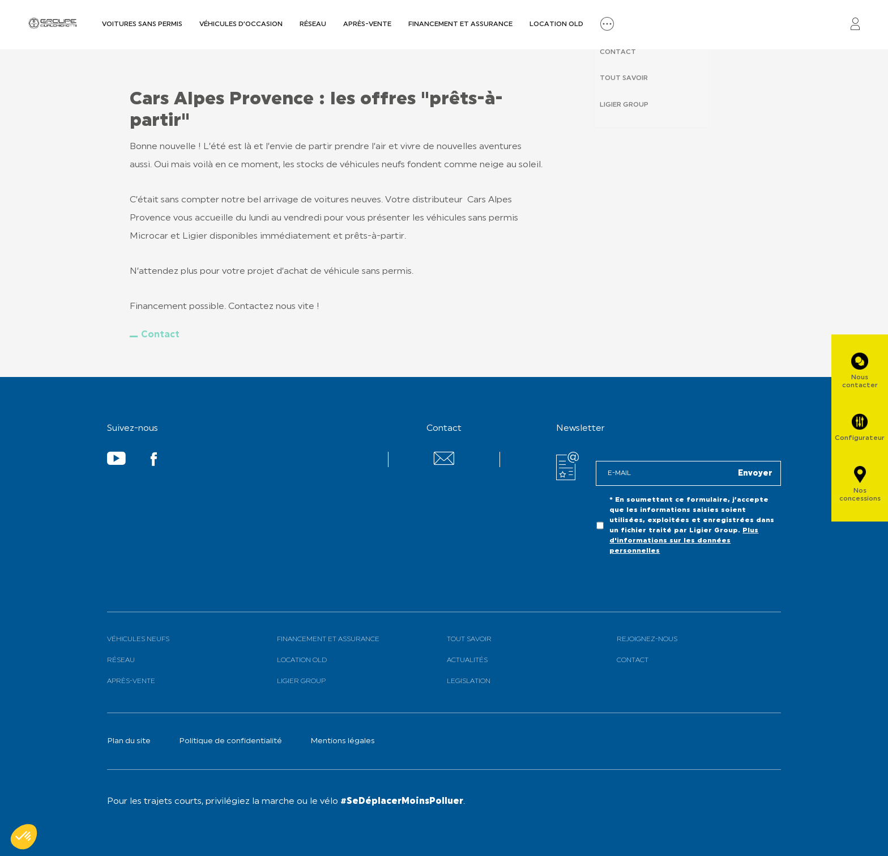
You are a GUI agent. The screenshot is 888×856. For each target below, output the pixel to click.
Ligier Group (301, 681)
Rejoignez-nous (647, 639)
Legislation (468, 681)
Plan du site (129, 741)
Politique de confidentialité (230, 741)
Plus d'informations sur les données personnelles (683, 540)
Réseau (313, 24)
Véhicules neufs (138, 639)
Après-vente (367, 24)
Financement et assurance (460, 24)
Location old (556, 24)
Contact (160, 335)
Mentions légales (342, 741)
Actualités (467, 660)
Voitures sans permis (142, 24)
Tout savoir (469, 639)
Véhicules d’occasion (241, 24)
